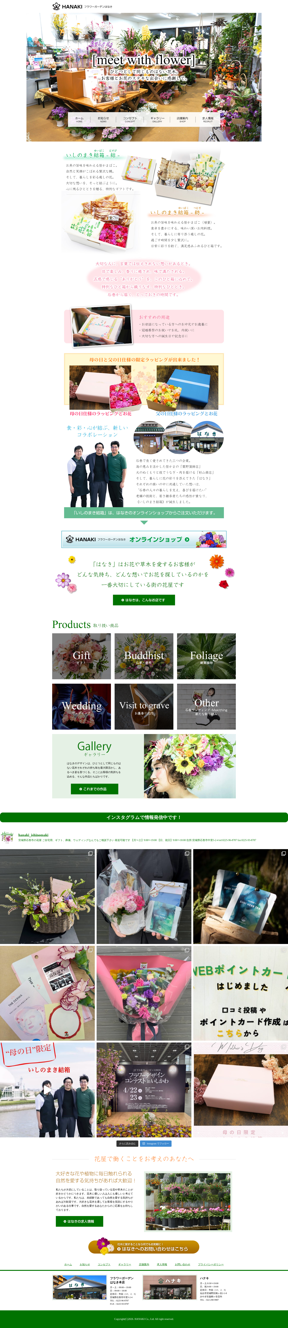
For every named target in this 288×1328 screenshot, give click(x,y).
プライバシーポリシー (211, 1264)
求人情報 (162, 1264)
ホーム (68, 1264)
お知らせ (85, 1264)
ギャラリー (124, 1264)
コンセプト (104, 1264)
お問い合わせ (182, 1264)
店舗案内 (144, 1264)
